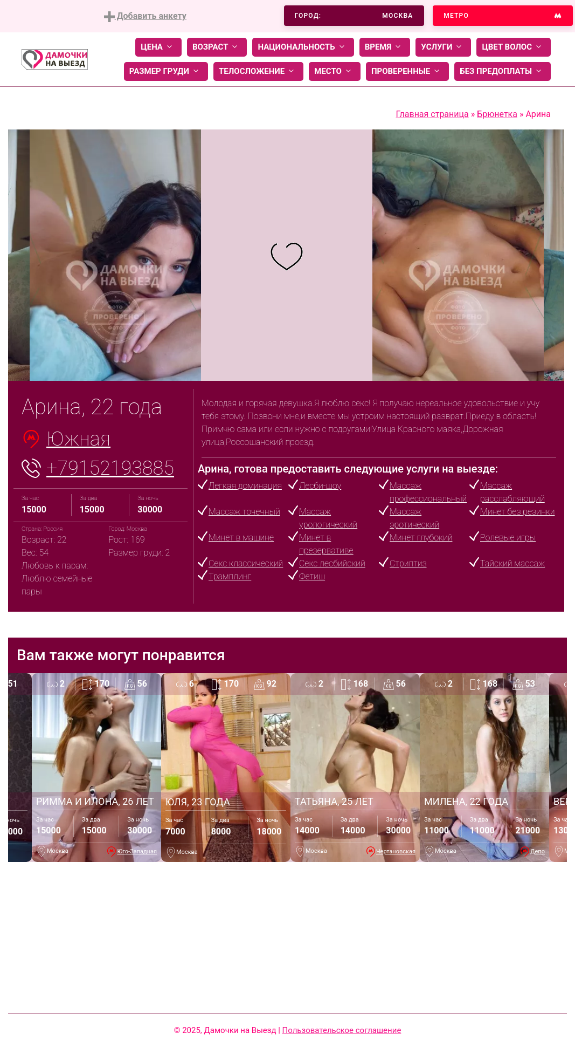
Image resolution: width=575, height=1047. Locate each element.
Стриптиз (408, 563)
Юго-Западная (137, 851)
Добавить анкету (145, 16)
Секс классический (246, 563)
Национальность (303, 47)
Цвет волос (513, 47)
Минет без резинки (517, 512)
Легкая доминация (245, 486)
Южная (78, 439)
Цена (158, 47)
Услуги (443, 47)
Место (334, 71)
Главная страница (432, 114)
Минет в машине (241, 537)
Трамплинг (230, 576)
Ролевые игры (508, 537)
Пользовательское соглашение (341, 1030)
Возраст (216, 47)
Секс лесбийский (332, 563)
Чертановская (395, 851)
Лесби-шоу (320, 486)
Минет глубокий (421, 537)
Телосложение (258, 71)
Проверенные (407, 71)
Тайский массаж (512, 563)
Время (385, 47)
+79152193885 (110, 468)
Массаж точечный (244, 512)
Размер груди (166, 71)
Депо (537, 851)
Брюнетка (497, 114)
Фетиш (312, 576)
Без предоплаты (502, 71)
